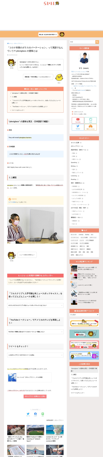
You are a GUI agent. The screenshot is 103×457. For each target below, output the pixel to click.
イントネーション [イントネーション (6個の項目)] (75, 237)
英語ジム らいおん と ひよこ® (79, 71)
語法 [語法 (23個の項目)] (88, 252)
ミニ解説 (14, 97)
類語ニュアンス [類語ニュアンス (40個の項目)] (79, 255)
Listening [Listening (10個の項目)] (81, 234)
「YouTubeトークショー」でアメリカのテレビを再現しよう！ (30, 106)
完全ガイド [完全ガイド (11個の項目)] (82, 249)
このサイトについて (79, 111)
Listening (75, 176)
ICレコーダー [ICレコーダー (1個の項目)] (74, 234)
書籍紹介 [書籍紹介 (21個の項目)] (89, 249)
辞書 (74, 156)
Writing (74, 166)
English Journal (81, 90)
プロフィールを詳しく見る (80, 114)
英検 (74, 153)
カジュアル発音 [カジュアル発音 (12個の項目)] (84, 237)
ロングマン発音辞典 (79, 196)
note (90, 120)
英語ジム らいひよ (90, 127)
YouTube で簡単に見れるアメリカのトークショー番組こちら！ (26, 332)
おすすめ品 (76, 215)
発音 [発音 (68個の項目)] (80, 252)
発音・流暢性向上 (77, 183)
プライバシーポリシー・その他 (71, 437)
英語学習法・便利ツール (80, 150)
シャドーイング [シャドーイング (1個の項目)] (74, 240)
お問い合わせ (49, 437)
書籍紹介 (76, 221)
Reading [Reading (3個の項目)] (87, 234)
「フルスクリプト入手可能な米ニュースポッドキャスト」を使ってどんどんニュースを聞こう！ (36, 102)
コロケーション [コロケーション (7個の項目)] (93, 237)
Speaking (75, 163)
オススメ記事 (76, 143)
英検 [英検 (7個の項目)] (84, 252)
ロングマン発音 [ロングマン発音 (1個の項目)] (74, 243)
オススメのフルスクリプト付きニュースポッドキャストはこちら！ (27, 305)
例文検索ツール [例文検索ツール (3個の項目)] (74, 246)
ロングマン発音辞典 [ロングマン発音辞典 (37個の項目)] (84, 243)
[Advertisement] (51, 18)
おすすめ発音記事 (78, 190)
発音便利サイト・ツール (80, 193)
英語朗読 (76, 187)
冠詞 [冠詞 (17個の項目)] (88, 246)
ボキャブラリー (77, 146)
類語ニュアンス (77, 173)
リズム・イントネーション (80, 205)
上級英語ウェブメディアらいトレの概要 (33, 437)
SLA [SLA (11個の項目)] (92, 234)
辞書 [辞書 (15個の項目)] (92, 252)
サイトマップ (58, 437)
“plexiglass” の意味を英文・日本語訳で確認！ (25, 93)
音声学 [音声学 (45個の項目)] (72, 255)
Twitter (78, 127)
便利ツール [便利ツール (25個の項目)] (82, 246)
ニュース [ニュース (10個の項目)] (82, 240)
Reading (75, 180)
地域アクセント (77, 202)
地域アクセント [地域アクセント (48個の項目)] (74, 249)
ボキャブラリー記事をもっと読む (35, 396)
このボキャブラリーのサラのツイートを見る (21, 355)
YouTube (78, 120)
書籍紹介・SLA (77, 218)
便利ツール (76, 160)
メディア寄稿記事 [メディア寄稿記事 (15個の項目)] (90, 240)
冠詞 (74, 170)
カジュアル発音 (77, 199)
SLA (74, 224)
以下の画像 (12, 202)
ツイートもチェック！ (18, 110)
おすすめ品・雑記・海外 (80, 208)
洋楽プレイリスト (78, 211)
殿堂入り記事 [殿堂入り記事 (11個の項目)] (74, 252)
